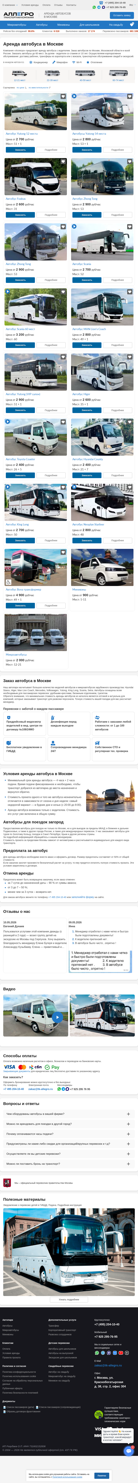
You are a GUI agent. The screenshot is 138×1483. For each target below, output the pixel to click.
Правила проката (11, 1357)
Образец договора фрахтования (23, 1411)
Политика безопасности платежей (20, 1392)
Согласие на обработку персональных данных (22, 1382)
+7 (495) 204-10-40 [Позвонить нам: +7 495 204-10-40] (112, 3)
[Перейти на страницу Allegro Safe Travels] (98, 1414)
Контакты (71, 5)
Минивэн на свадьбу (59, 1380)
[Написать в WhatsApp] (94, 7)
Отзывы (58, 5)
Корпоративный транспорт (62, 1330)
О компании (8, 5)
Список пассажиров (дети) (20, 1407)
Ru (131, 5)
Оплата (46, 5)
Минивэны (63, 24)
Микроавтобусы (16, 24)
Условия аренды (30, 5)
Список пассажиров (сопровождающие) (60, 1407)
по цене (20, 88)
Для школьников (89, 24)
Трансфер (53, 1325)
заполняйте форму (82, 897)
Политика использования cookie (19, 1376)
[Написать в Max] (104, 7)
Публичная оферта (12, 1388)
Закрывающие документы (16, 1071)
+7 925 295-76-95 (116, 7)
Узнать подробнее (69, 1299)
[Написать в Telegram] (99, 7)
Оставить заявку (122, 15)
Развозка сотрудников (60, 1334)
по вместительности (38, 88)
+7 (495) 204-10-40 (106, 1324)
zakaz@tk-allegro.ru (40, 1089)
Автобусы (42, 24)
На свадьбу (116, 24)
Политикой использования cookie (67, 1477)
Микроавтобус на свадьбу (61, 1376)
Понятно (102, 1475)
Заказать (20, 149)
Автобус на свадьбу (58, 1372)
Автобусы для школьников (62, 1349)
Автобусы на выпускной (60, 1353)
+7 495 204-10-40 (57, 897)
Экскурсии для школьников (62, 1357)
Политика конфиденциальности (19, 1372)
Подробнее (51, 149)
